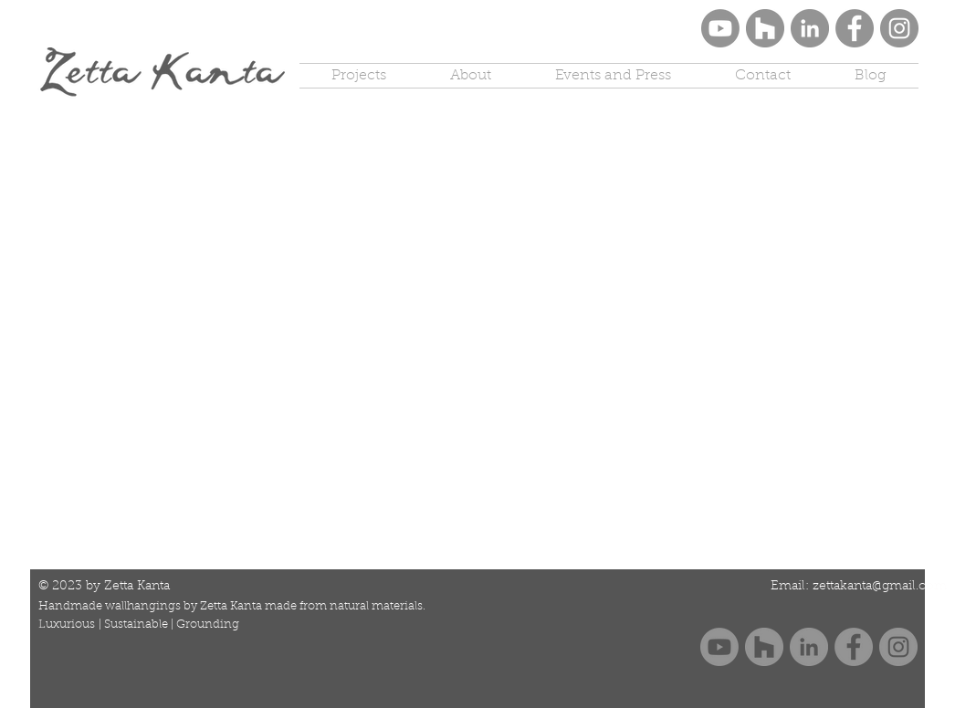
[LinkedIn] (810, 28)
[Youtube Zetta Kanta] (720, 28)
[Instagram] (899, 28)
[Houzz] (765, 28)
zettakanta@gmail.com (880, 586)
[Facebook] (854, 28)
